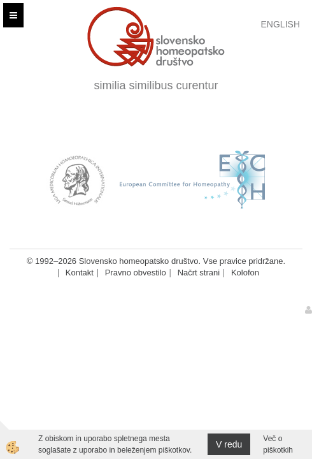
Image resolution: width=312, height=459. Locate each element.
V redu (229, 444)
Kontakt (80, 272)
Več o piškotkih (278, 444)
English (280, 24)
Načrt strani (199, 272)
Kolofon (245, 272)
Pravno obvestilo (135, 272)
